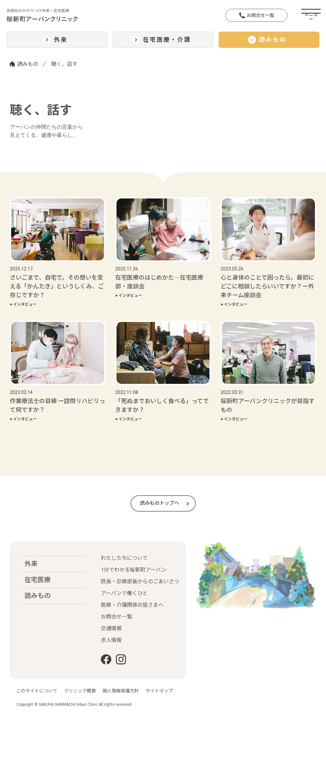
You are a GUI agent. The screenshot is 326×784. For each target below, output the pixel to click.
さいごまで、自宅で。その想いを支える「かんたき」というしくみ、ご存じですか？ (57, 286)
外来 (31, 564)
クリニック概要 (80, 690)
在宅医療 (37, 580)
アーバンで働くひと (124, 593)
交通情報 (111, 628)
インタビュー (23, 304)
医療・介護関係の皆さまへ (132, 605)
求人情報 (111, 640)
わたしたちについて (124, 558)
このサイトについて (36, 690)
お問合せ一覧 (256, 15)
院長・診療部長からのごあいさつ (140, 581)
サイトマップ (159, 690)
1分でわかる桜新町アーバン (133, 570)
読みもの (27, 64)
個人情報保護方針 (120, 690)
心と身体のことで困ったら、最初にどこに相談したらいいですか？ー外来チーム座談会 (267, 286)
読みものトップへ (159, 503)
